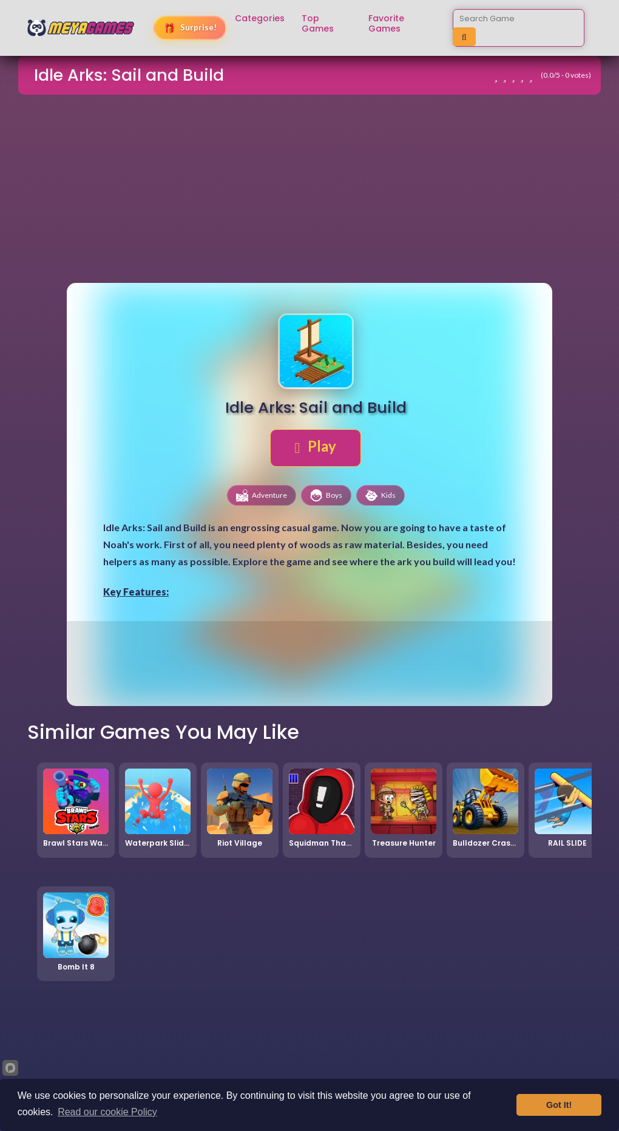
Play (316, 446)
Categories (260, 18)
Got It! (559, 1105)
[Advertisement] (309, 191)
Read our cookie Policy (107, 1112)
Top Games (318, 23)
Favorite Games (386, 23)
